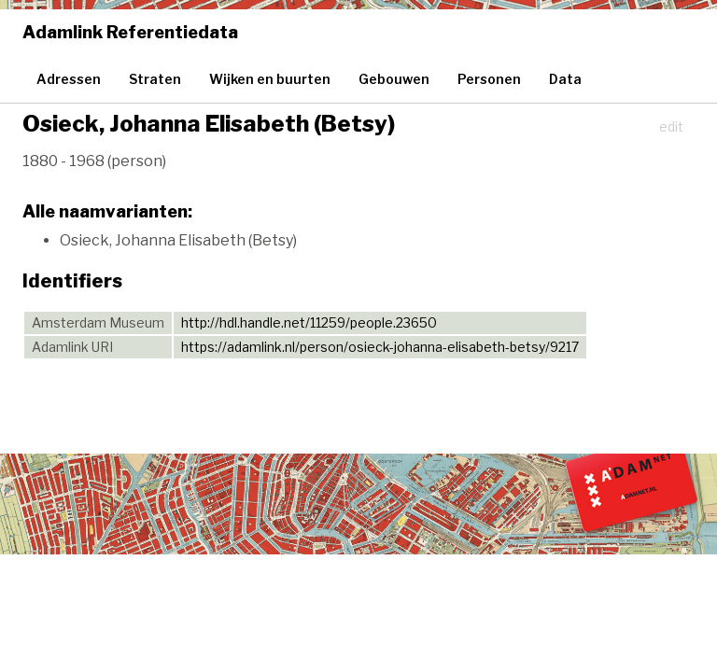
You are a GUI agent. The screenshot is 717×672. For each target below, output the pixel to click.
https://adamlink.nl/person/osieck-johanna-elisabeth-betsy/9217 (380, 347)
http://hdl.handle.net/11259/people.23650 (309, 322)
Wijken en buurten (269, 79)
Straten (155, 79)
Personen (489, 79)
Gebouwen (393, 79)
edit (671, 126)
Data (565, 79)
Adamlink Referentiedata (130, 32)
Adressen (68, 79)
